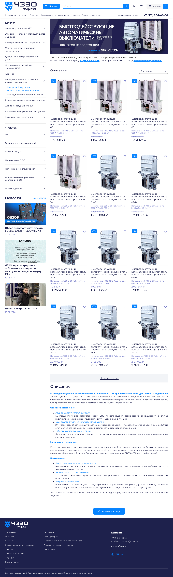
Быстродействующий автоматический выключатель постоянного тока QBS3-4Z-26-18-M (109, 273)
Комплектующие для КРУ (18, 28)
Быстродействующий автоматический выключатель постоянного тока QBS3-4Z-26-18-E (68, 273)
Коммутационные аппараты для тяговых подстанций (22, 81)
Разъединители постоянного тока (25, 94)
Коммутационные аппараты (20, 117)
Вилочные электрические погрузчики (25, 111)
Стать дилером (12, 562)
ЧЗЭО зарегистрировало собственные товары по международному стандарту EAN (23, 270)
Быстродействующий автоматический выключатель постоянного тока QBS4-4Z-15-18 (68, 198)
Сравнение (49, 532)
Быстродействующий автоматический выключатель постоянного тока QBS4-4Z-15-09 (149, 123)
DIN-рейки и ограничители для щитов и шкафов (25, 35)
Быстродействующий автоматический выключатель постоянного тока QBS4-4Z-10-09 (68, 123)
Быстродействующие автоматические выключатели (23, 89)
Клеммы (9, 74)
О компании (10, 15)
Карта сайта (49, 549)
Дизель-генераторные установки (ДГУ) (22, 58)
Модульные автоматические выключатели (20, 49)
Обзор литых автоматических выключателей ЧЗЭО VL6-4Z (24, 229)
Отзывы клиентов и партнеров (54, 15)
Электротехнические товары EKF (22, 42)
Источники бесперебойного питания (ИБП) (20, 67)
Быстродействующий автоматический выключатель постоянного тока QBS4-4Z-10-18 (109, 123)
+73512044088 (119, 538)
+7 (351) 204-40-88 (156, 15)
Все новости (39, 198)
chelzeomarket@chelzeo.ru (128, 15)
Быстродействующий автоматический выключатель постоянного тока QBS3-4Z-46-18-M (149, 348)
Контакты (23, 15)
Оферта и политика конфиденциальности (63, 541)
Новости (76, 15)
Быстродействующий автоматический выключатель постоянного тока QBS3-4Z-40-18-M (68, 348)
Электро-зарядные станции (19, 106)
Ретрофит (9, 558)
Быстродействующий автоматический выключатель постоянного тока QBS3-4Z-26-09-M (149, 198)
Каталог (51, 6)
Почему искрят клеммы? (21, 308)
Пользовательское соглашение (58, 545)
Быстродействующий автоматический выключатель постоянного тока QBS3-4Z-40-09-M (149, 273)
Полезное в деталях (91, 15)
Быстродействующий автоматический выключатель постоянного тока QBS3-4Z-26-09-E (109, 198)
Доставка (34, 15)
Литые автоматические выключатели (25, 100)
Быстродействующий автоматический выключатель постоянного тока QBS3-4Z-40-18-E (109, 348)
